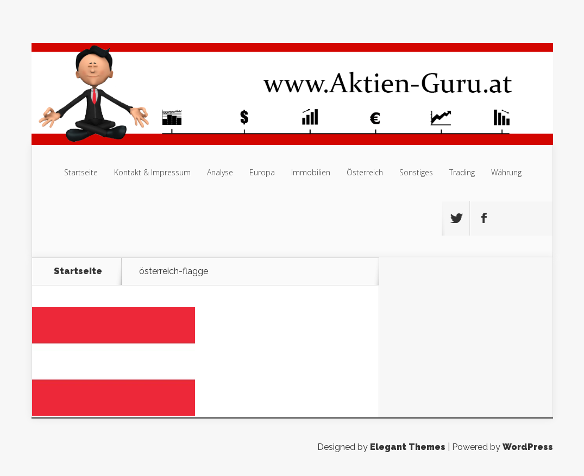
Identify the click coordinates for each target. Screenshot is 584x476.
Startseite (81, 172)
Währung (506, 172)
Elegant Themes (407, 447)
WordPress (528, 447)
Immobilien (310, 172)
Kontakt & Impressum (152, 172)
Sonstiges (416, 172)
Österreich (365, 172)
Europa (262, 172)
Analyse (220, 172)
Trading (462, 172)
